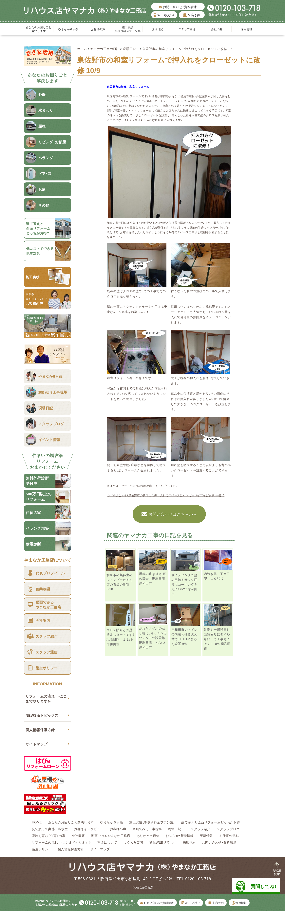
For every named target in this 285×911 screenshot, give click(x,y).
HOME (37, 822)
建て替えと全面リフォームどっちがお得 (210, 822)
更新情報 (206, 835)
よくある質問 (133, 842)
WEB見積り (164, 14)
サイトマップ (37, 744)
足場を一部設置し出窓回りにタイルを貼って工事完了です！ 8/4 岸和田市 (217, 639)
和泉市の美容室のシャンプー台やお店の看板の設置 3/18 (119, 581)
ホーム (82, 48)
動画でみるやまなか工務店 (110, 835)
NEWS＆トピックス (42, 715)
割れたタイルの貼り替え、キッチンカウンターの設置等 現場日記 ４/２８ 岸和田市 (154, 638)
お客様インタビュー (88, 828)
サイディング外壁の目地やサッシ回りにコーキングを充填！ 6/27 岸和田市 (184, 584)
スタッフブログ (228, 828)
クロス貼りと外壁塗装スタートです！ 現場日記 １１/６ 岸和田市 (123, 636)
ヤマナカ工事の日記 (105, 48)
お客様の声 (98, 29)
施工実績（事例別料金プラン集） (127, 29)
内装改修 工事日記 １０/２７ (217, 576)
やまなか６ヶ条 (68, 29)
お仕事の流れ (229, 835)
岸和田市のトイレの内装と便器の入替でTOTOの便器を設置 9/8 (184, 636)
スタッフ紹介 (187, 29)
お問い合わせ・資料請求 (178, 6)
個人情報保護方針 (40, 729)
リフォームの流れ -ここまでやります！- (46, 698)
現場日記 (159, 29)
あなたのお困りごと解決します (38, 29)
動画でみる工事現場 (147, 828)
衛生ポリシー (41, 849)
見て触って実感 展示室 (50, 828)
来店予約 (192, 14)
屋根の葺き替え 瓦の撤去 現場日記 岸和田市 (155, 578)
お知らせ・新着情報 (179, 835)
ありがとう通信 (148, 835)
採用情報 (246, 29)
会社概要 (216, 29)
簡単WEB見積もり (162, 842)
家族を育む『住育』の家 (48, 835)
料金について (107, 842)
